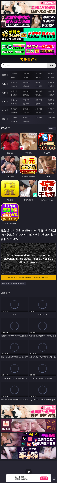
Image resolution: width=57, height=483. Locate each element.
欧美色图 (38, 100)
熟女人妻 (14, 86)
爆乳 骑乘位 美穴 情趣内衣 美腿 (13, 283)
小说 (4, 110)
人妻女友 (38, 109)
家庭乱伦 (26, 109)
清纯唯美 (26, 104)
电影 (4, 93)
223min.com (28, 60)
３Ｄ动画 (51, 82)
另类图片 (51, 104)
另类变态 (51, 95)
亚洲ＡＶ (14, 82)
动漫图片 (51, 100)
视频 (4, 84)
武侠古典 (51, 109)
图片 (4, 101)
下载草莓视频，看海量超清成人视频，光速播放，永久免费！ (31, 277)
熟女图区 (38, 104)
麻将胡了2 (14, 77)
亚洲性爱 (14, 91)
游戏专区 (51, 73)
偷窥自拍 (14, 100)
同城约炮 (14, 118)
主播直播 (38, 86)
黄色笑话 (38, 112)
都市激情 (14, 109)
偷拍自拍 (26, 91)
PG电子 (14, 73)
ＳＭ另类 (51, 86)
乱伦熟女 (38, 95)
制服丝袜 (14, 95)
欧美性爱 (51, 91)
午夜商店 (26, 118)
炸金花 (26, 77)
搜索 (51, 65)
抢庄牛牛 (51, 77)
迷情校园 (14, 112)
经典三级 (26, 95)
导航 (4, 119)
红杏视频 (14, 121)
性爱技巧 (51, 112)
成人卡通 (38, 91)
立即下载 (44, 478)
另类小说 (26, 112)
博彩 (4, 75)
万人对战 (38, 73)
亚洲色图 (26, 100)
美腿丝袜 (14, 104)
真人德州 (26, 73)
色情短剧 (26, 121)
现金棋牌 (38, 77)
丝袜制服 (26, 86)
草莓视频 (38, 118)
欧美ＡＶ (38, 82)
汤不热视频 (51, 118)
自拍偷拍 (26, 82)
